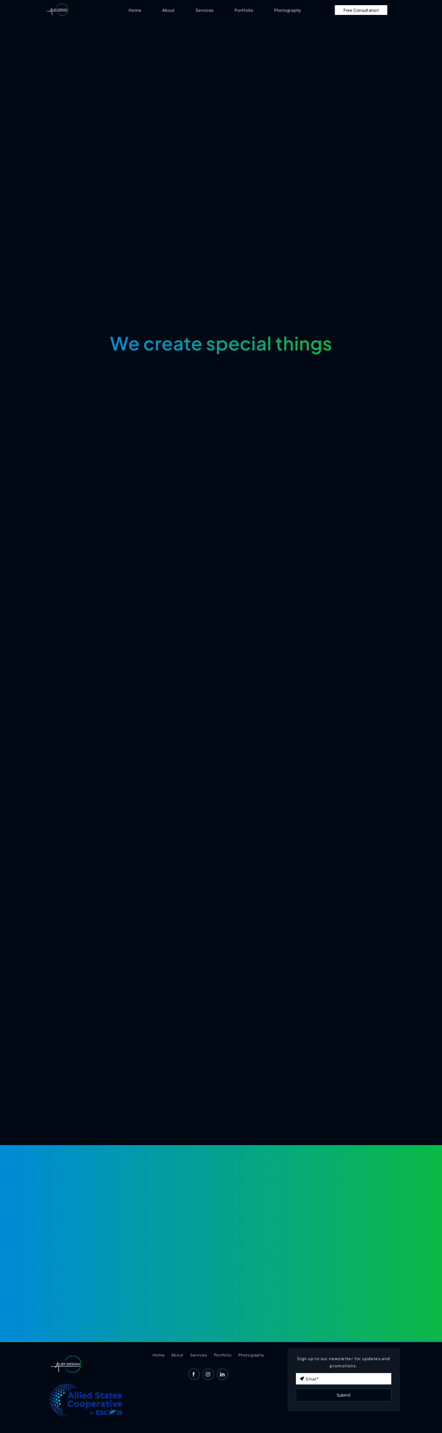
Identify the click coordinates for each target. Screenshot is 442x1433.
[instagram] (208, 1374)
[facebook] (194, 1374)
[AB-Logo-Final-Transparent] (57, 4)
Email (304, 1366)
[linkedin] (222, 1374)
